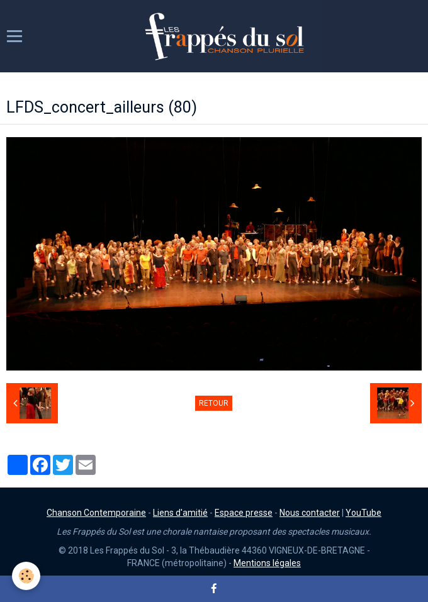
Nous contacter (309, 513)
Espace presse (244, 513)
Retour (213, 403)
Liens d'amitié (180, 513)
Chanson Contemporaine (96, 513)
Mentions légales (267, 563)
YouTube (363, 513)
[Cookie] (27, 576)
